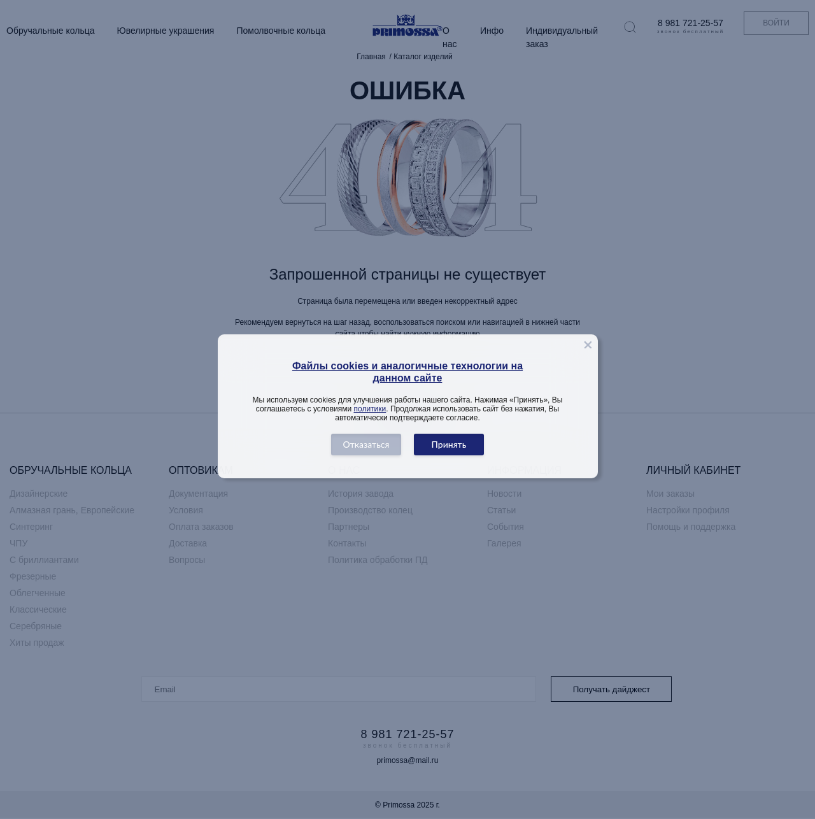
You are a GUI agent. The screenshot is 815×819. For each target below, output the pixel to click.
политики (370, 408)
